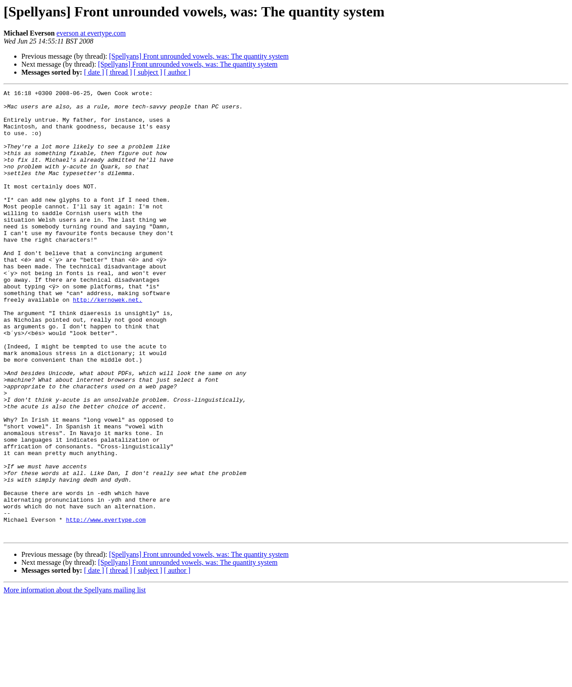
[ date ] (94, 72)
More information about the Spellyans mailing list (75, 679)
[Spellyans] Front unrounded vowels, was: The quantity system (198, 56)
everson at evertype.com (91, 33)
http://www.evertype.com (105, 606)
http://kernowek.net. (107, 342)
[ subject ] (148, 72)
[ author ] (177, 72)
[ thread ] (119, 72)
